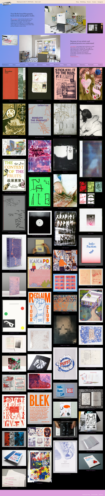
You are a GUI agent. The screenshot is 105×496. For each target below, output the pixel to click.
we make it (15, 19)
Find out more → (74, 56)
